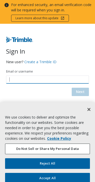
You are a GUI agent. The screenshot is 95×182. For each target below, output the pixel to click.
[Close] (88, 111)
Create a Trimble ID (40, 61)
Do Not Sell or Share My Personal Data (47, 150)
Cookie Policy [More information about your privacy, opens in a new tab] (59, 140)
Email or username (19, 71)
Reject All (47, 165)
